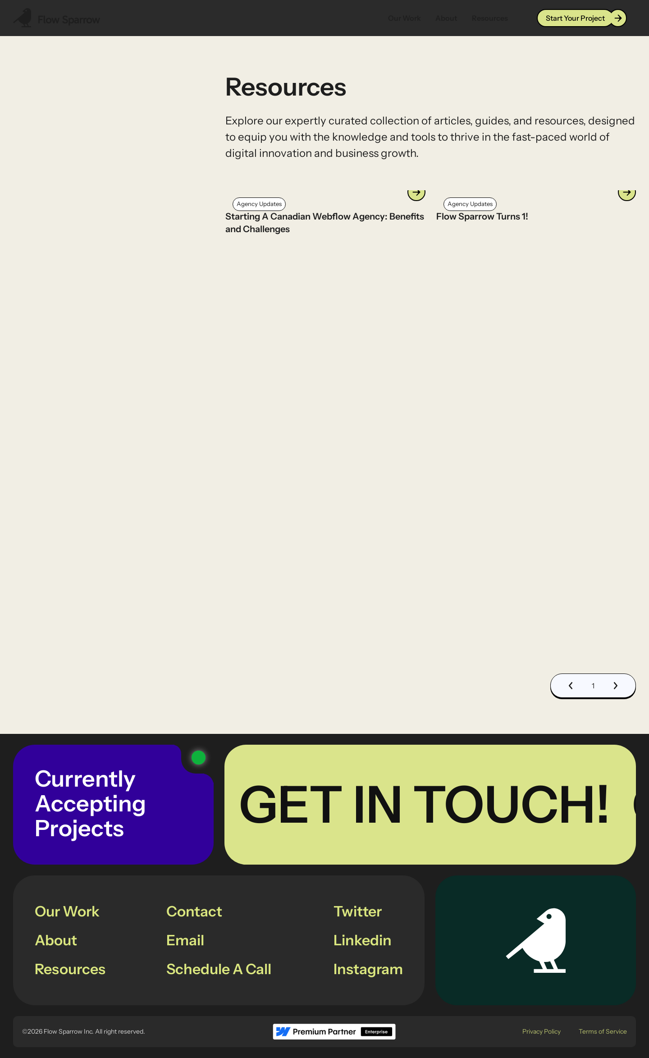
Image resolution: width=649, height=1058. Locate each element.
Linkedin (363, 940)
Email (185, 940)
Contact (194, 911)
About (446, 18)
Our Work (404, 18)
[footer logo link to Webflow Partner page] (334, 1031)
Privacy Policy (541, 1031)
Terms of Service (603, 1031)
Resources (490, 18)
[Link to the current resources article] (325, 212)
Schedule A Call (218, 969)
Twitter (358, 911)
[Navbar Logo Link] (57, 17)
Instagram (368, 969)
